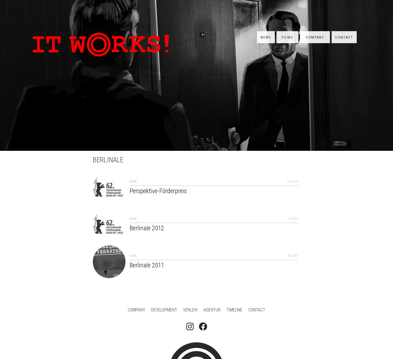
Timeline (234, 310)
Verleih (190, 310)
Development (164, 310)
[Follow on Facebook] (203, 327)
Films (287, 37)
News (266, 37)
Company (315, 37)
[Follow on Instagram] (189, 327)
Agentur (212, 310)
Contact (344, 37)
